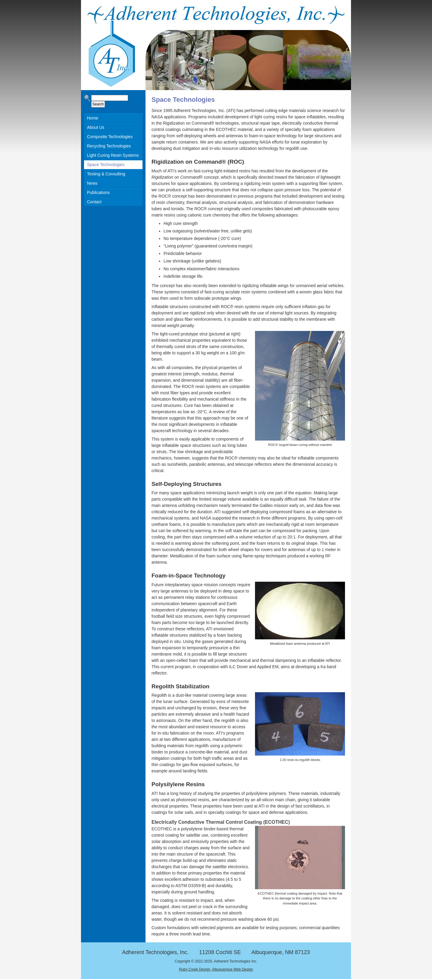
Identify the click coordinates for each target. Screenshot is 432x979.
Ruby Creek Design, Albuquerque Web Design (216, 969)
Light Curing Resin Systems (113, 155)
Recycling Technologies (109, 146)
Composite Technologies (110, 136)
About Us (95, 127)
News (92, 183)
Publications (98, 192)
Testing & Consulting (106, 173)
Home (92, 118)
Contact (94, 201)
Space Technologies (105, 164)
